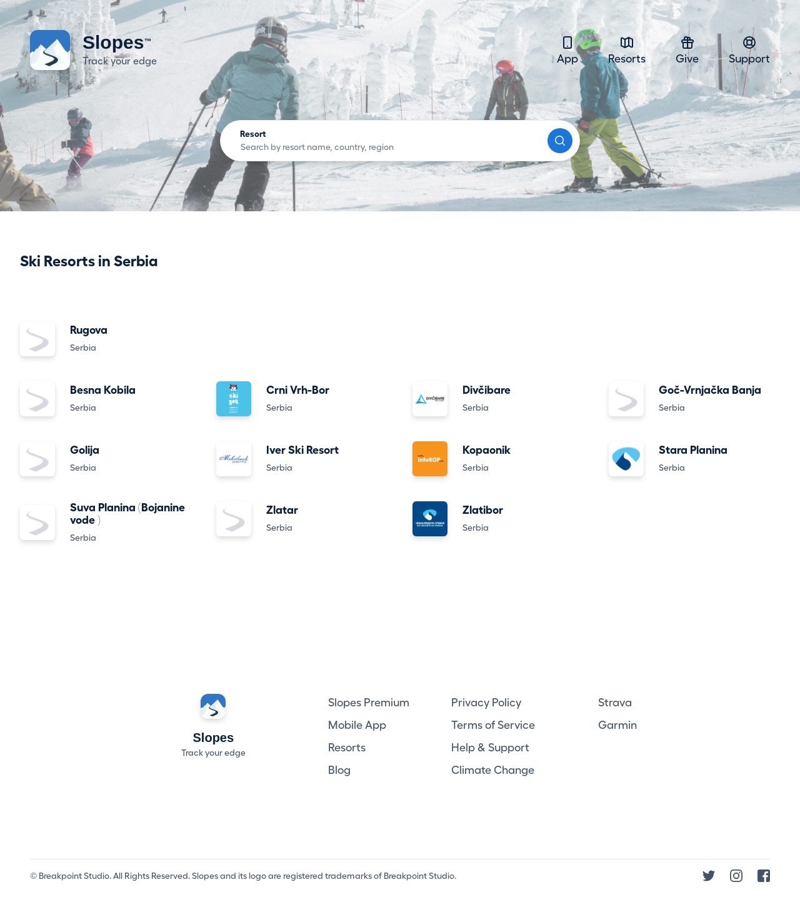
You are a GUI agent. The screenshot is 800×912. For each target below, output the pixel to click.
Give (687, 49)
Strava (615, 702)
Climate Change (492, 770)
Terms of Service (493, 725)
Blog (339, 770)
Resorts (627, 49)
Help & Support (490, 747)
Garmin (617, 725)
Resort (253, 133)
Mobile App (357, 725)
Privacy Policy (486, 702)
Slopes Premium (368, 702)
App (567, 49)
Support (749, 49)
